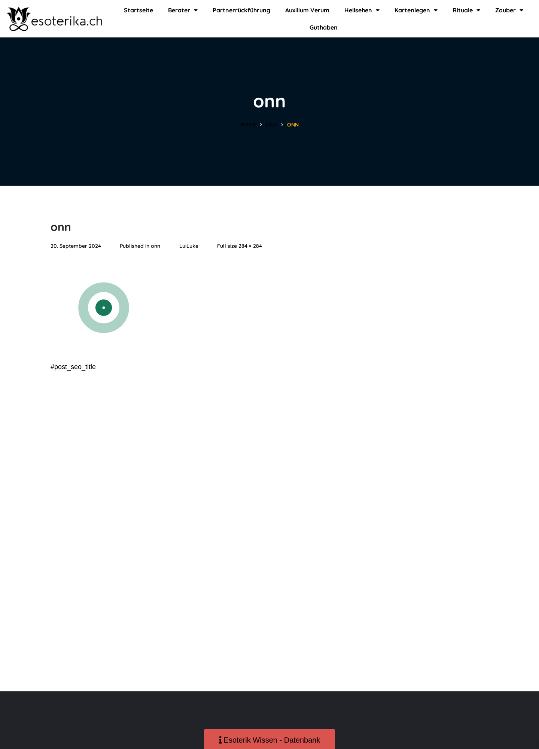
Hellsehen (362, 10)
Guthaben (324, 27)
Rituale (466, 10)
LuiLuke (188, 246)
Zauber (509, 10)
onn (271, 124)
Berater (183, 10)
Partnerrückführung (241, 10)
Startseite (138, 10)
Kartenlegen (416, 10)
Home (248, 124)
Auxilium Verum (307, 10)
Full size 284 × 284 (239, 246)
